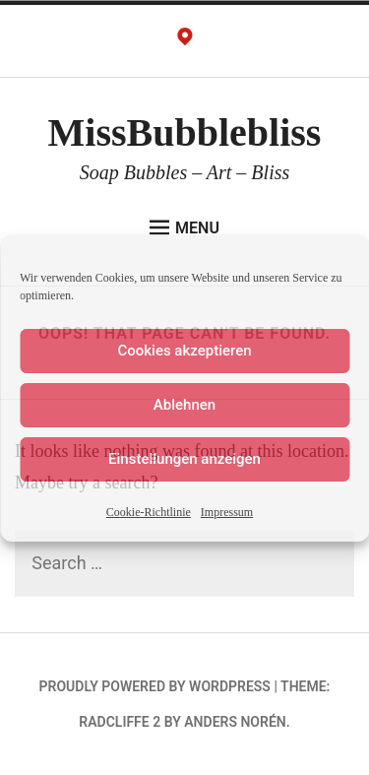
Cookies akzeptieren (184, 350)
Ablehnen (184, 405)
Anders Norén (234, 722)
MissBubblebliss (185, 132)
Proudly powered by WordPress (155, 686)
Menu (184, 227)
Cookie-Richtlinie (148, 512)
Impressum (227, 512)
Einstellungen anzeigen (184, 459)
